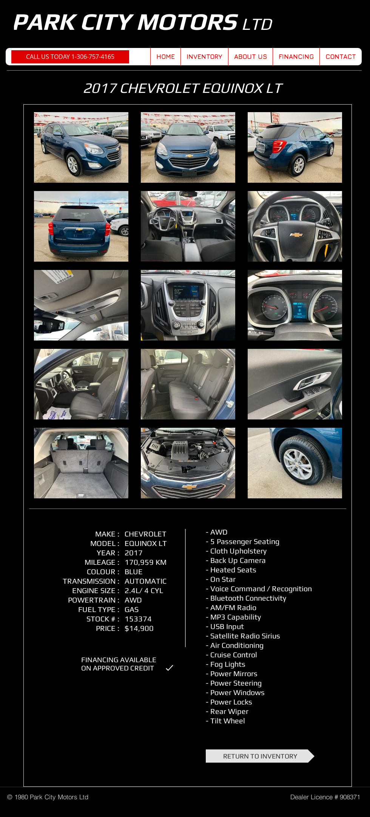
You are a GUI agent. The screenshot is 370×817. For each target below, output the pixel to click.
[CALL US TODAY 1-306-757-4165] (70, 56)
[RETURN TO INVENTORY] (260, 756)
